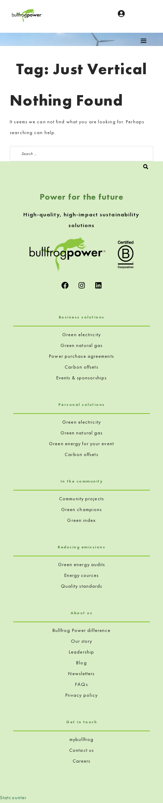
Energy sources (81, 575)
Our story (81, 641)
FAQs (81, 684)
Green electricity (81, 334)
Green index (81, 520)
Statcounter (13, 797)
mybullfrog (82, 739)
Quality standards (82, 586)
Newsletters (81, 673)
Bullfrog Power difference (81, 630)
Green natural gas (81, 345)
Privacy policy (81, 695)
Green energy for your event (81, 443)
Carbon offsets (81, 367)
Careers (82, 761)
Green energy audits (81, 564)
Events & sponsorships (81, 378)
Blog (81, 662)
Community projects (81, 498)
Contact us (81, 750)
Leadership (81, 652)
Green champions (81, 509)
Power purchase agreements (81, 356)
